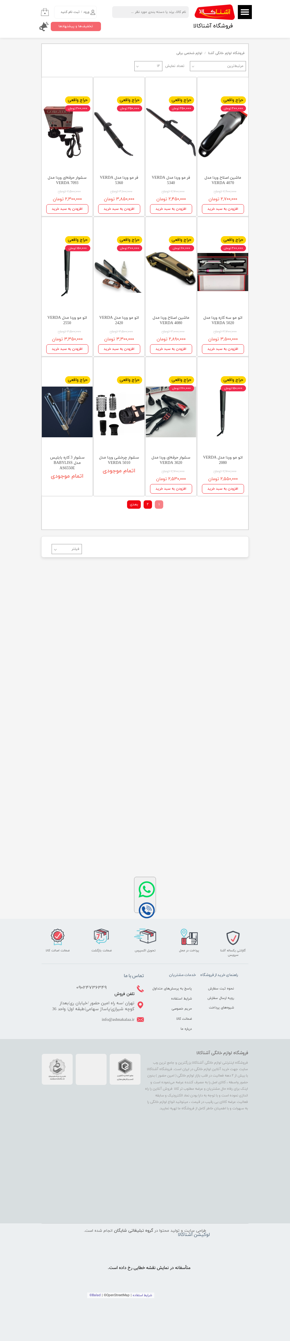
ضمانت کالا (184, 1019)
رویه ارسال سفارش (221, 998)
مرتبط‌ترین (235, 66)
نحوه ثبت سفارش (221, 988)
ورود (86, 12)
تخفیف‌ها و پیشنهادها (76, 26)
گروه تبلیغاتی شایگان (133, 1231)
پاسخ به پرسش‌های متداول (177, 988)
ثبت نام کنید (70, 12)
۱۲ (158, 66)
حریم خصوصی (182, 1009)
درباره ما (186, 1029)
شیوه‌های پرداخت (221, 1007)
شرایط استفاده (181, 998)
